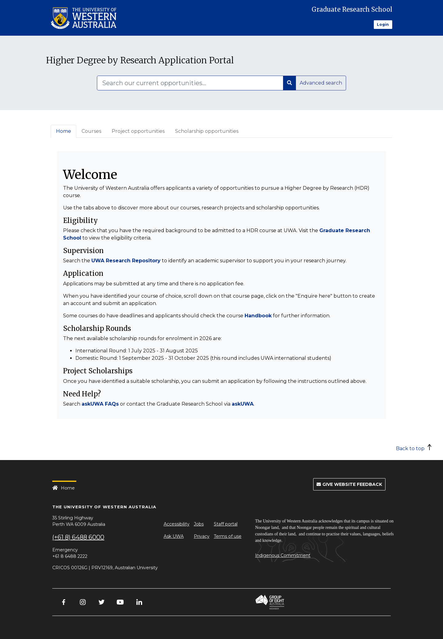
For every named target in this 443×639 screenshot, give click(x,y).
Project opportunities (138, 131)
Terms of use (227, 536)
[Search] (190, 83)
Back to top (410, 448)
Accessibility (177, 524)
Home (63, 131)
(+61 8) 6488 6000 (78, 537)
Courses (91, 131)
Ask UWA (174, 536)
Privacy (202, 536)
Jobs (199, 524)
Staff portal (225, 524)
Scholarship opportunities (206, 131)
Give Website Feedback (349, 484)
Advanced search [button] (321, 83)
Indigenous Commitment (282, 555)
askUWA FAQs (100, 404)
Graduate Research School (352, 9)
